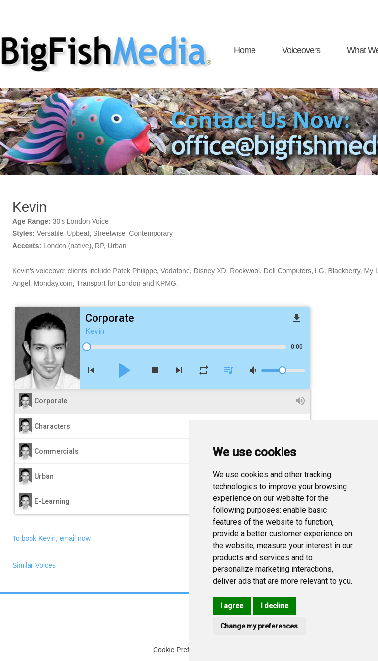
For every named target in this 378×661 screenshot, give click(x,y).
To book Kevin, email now (51, 538)
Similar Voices (34, 565)
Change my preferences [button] (259, 626)
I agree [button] (231, 606)
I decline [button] (274, 606)
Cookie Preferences (183, 650)
